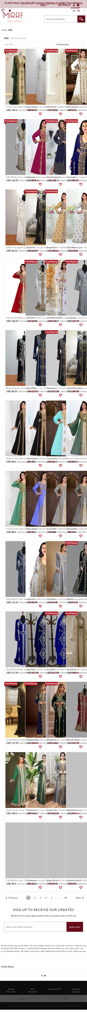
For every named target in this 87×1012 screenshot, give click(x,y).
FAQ (65, 998)
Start (83, 979)
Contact (21, 998)
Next (78, 897)
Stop (85, 979)
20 (65, 897)
